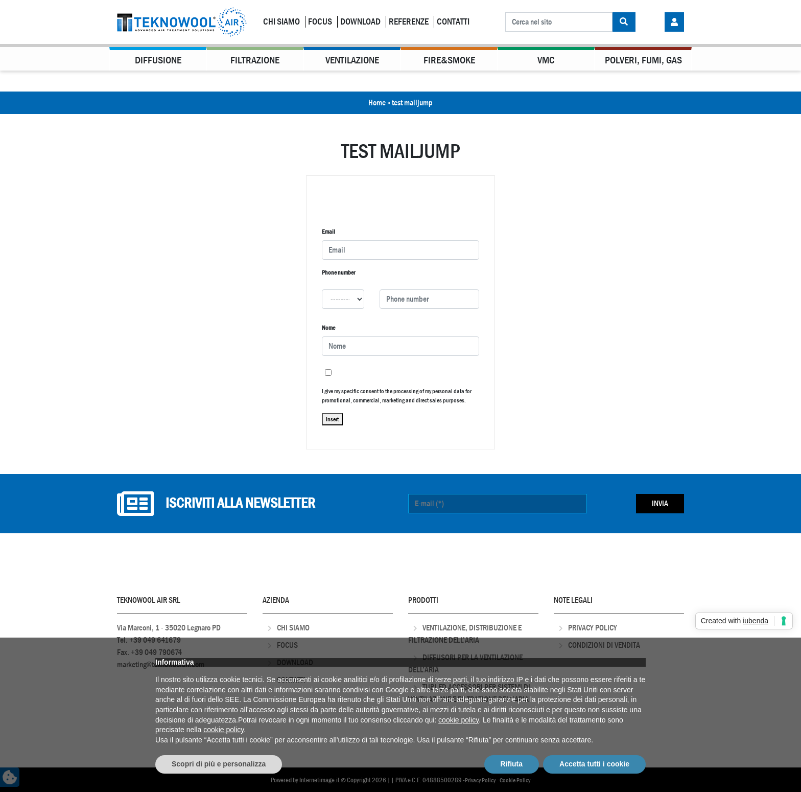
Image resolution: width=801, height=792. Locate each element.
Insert (332, 419)
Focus (320, 22)
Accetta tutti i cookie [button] (594, 764)
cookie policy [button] (458, 720)
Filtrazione (254, 60)
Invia (660, 503)
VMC (546, 60)
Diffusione (158, 60)
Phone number (338, 272)
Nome (328, 328)
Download (360, 22)
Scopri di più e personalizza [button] (219, 764)
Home (377, 102)
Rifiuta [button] (512, 764)
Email (328, 232)
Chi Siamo (281, 22)
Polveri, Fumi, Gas (643, 60)
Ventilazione (352, 60)
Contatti (453, 22)
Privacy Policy (592, 627)
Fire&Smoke (449, 60)
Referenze (409, 22)
